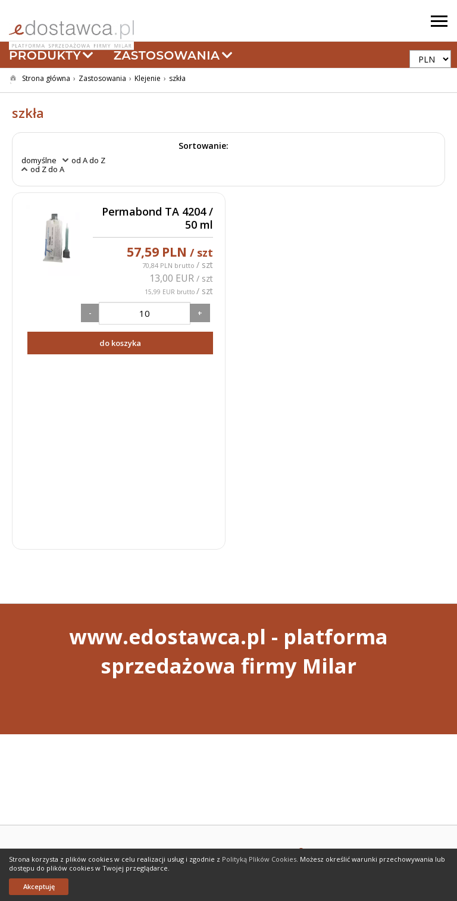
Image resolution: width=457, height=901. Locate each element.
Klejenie (147, 78)
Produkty (51, 55)
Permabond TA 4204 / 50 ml (157, 218)
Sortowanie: (203, 146)
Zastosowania (173, 55)
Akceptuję (39, 886)
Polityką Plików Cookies (259, 859)
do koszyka (120, 343)
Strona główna (46, 78)
